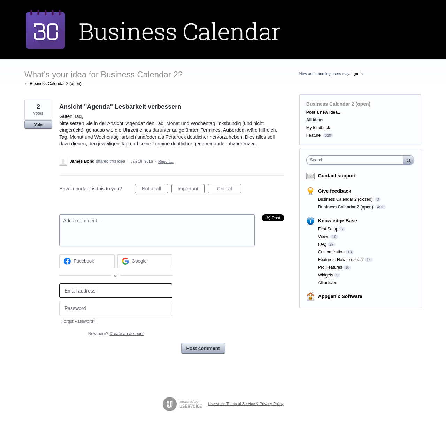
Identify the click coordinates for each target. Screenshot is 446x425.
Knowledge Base (337, 220)
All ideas (314, 119)
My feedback (318, 127)
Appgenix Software (340, 296)
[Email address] (115, 290)
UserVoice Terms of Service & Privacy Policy (246, 404)
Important (191, 189)
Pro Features (330, 267)
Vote (38, 124)
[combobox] (356, 160)
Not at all (155, 189)
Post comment (203, 348)
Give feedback (334, 191)
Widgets (325, 275)
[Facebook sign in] (87, 261)
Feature (313, 135)
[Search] (408, 159)
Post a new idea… (324, 112)
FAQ (322, 244)
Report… (166, 161)
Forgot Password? (78, 321)
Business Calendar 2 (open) (338, 104)
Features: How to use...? (341, 259)
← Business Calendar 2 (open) (53, 83)
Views (323, 236)
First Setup (328, 229)
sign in (357, 73)
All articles (327, 282)
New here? (116, 333)
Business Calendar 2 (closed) (346, 199)
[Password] (115, 308)
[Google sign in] (145, 261)
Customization (331, 252)
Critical (229, 189)
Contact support (337, 175)
